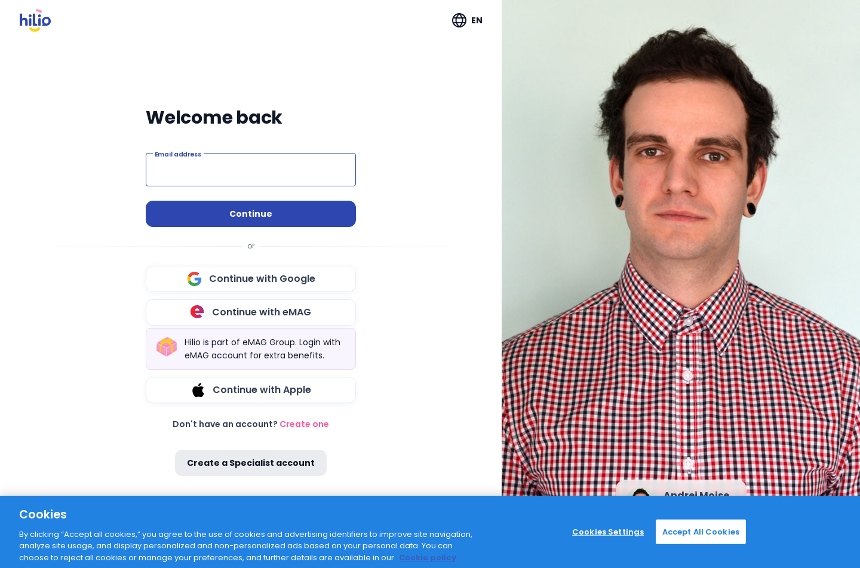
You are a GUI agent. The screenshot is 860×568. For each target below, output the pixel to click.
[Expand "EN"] (467, 20)
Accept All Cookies (700, 543)
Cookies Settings (608, 543)
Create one (304, 424)
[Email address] (250, 169)
